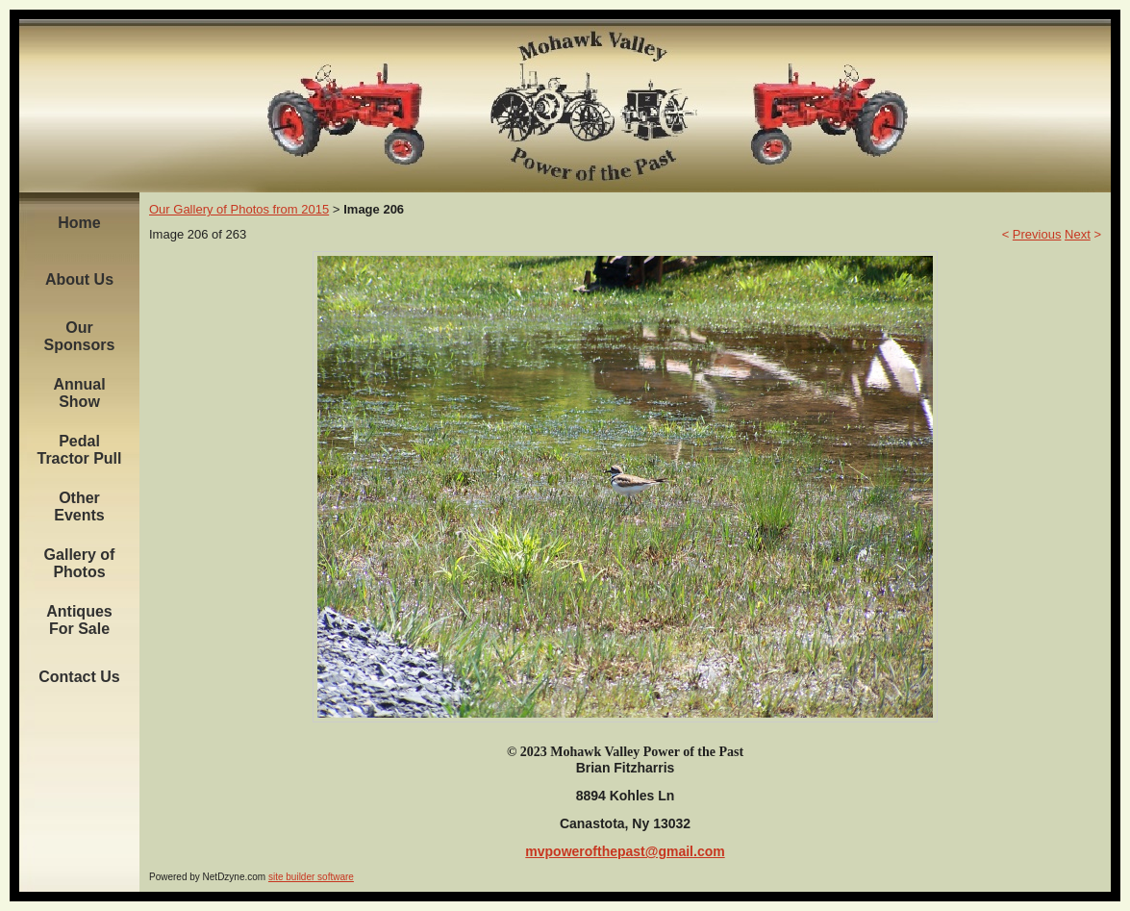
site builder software (311, 877)
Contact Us (78, 677)
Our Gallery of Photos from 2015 (239, 209)
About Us (79, 279)
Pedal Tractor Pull (79, 450)
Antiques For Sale (79, 620)
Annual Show (79, 393)
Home (79, 223)
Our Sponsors (79, 336)
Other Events (79, 506)
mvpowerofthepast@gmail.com (624, 851)
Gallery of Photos (79, 563)
